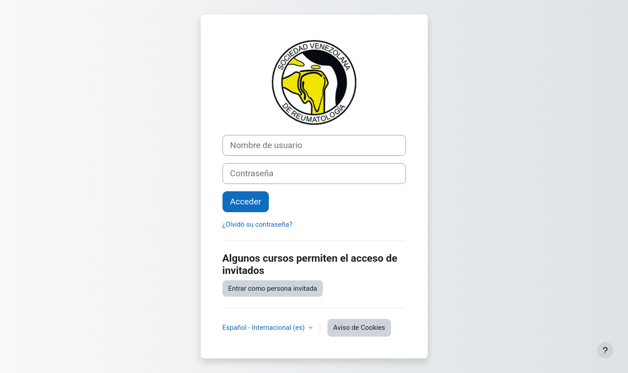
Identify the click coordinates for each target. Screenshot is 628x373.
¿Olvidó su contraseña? (257, 224)
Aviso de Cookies (359, 327)
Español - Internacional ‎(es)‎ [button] (265, 327)
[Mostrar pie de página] (605, 350)
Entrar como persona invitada (272, 288)
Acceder (246, 202)
